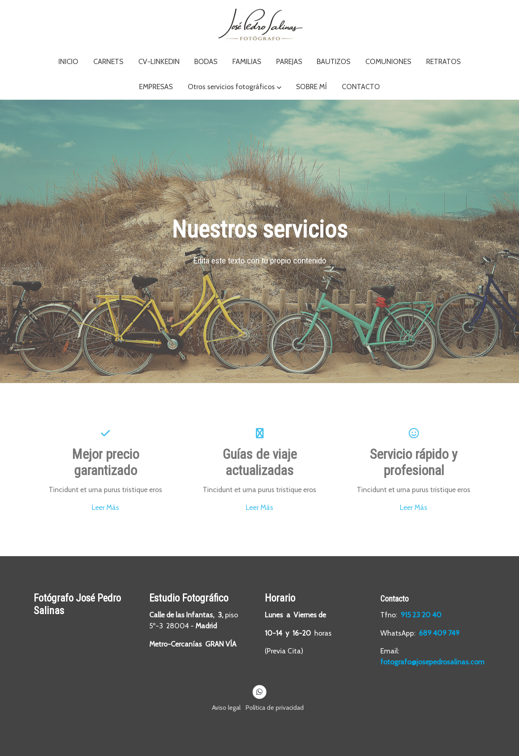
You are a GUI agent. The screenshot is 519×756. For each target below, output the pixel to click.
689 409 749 (439, 633)
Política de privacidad (274, 707)
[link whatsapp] (259, 691)
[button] (234, 87)
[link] (259, 24)
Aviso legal (226, 707)
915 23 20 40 (422, 614)
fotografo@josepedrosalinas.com (432, 661)
